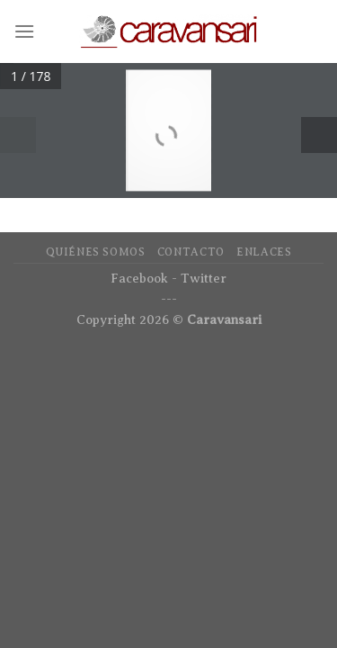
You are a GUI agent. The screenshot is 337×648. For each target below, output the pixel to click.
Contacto (191, 252)
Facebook (139, 278)
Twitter (203, 278)
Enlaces (263, 252)
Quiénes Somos (96, 252)
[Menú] (24, 31)
